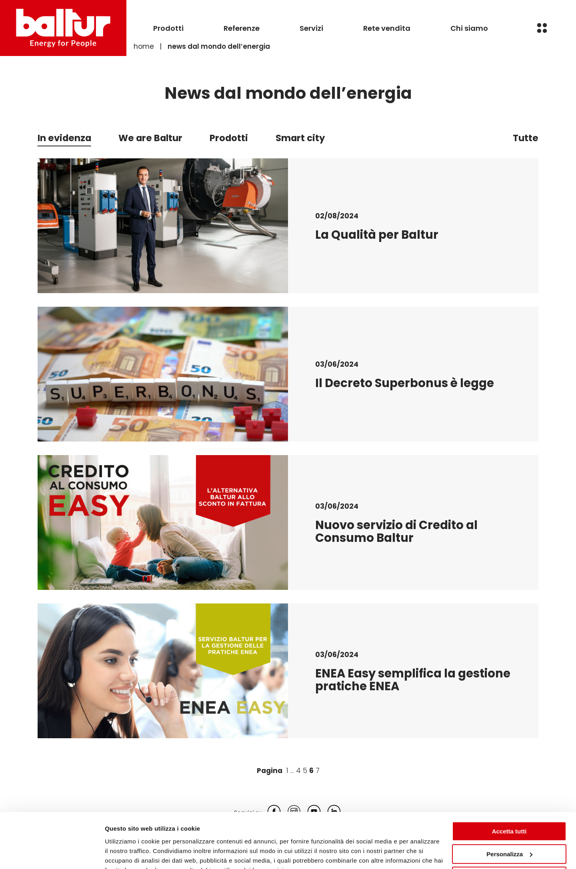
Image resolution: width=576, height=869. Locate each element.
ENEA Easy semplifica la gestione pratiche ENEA (412, 679)
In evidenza (64, 138)
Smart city (300, 138)
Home (144, 46)
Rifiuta (509, 838)
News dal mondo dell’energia (219, 46)
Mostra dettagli (126, 853)
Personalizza (509, 815)
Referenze (242, 28)
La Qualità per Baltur (376, 234)
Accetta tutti (509, 792)
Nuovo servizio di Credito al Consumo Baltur (396, 531)
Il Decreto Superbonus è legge (404, 383)
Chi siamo (469, 28)
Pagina (269, 770)
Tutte (525, 138)
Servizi (311, 28)
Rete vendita (386, 28)
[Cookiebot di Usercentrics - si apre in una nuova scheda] (52, 853)
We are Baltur (150, 138)
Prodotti (168, 28)
